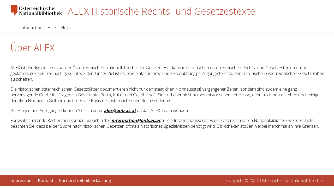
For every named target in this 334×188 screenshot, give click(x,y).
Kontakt (45, 180)
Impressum (21, 180)
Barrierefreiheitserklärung (85, 180)
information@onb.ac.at (135, 120)
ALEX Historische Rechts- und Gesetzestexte (161, 11)
